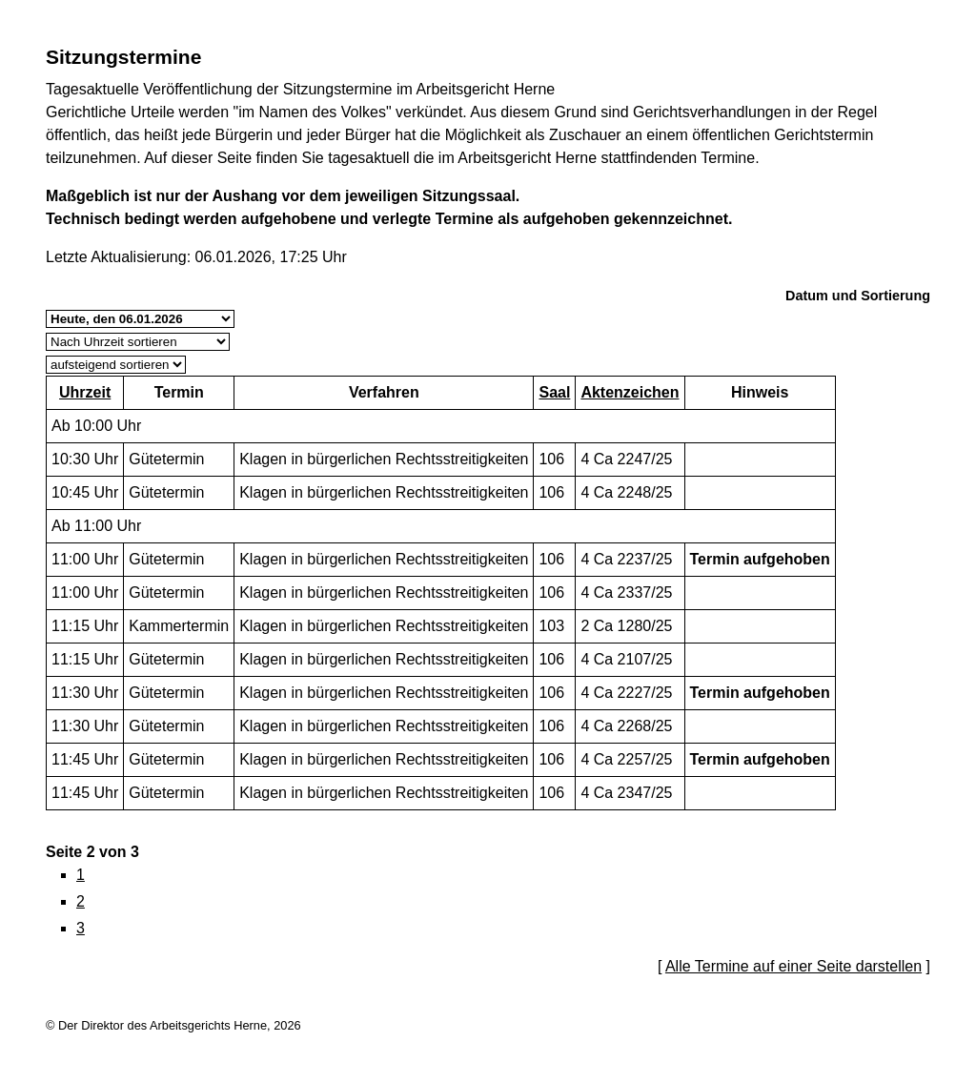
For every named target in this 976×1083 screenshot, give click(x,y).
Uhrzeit (85, 392)
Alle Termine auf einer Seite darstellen (793, 966)
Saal (554, 392)
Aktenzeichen (629, 392)
